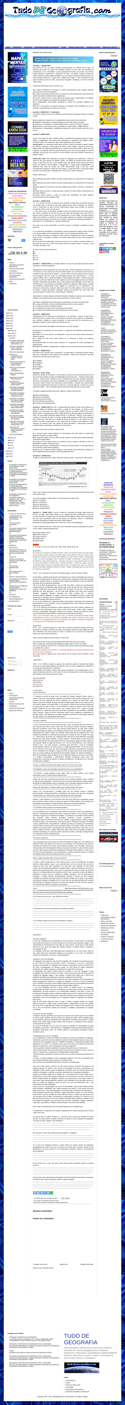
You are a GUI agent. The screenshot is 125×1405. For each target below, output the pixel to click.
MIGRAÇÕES (103, 610)
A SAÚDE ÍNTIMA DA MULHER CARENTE (108, 630)
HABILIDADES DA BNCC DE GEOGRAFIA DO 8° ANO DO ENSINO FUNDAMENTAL (17, 551)
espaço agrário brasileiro (105, 823)
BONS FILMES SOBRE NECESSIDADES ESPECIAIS (108, 747)
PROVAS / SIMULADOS (16, 577)
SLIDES (63, 47)
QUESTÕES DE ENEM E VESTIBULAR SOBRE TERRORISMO (51, 1202)
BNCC (17, 205)
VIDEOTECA (17, 232)
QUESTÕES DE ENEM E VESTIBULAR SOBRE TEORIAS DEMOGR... (17, 389)
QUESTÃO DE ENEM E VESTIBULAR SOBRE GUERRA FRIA (17, 411)
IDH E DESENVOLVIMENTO (108, 765)
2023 (9, 321)
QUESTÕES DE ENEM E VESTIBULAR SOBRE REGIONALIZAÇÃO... (17, 400)
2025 (9, 315)
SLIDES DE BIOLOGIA (104, 816)
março (11, 448)
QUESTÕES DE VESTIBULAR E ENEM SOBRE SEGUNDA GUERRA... (17, 429)
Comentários (13, 664)
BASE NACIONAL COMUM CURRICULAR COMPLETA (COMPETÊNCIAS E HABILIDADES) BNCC (108, 741)
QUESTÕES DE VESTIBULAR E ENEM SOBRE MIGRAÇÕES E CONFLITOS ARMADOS (18, 588)
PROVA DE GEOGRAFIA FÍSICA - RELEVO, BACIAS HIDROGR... (17, 348)
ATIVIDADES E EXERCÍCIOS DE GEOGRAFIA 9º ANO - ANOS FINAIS (107, 357)
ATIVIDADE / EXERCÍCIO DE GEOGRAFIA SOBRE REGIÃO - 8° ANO (108, 694)
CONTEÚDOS (17, 47)
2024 (9, 318)
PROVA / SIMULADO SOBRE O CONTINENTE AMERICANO (108, 781)
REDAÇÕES (17, 223)
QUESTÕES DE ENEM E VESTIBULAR (46, 47)
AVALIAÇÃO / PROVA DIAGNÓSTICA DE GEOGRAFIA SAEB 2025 (108, 428)
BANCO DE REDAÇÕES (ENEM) (17, 374)
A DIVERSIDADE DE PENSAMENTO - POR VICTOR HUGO (15, 517)
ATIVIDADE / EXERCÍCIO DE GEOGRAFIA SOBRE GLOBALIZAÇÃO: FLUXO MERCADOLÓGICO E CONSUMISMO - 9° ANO (108, 662)
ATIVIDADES (28, 47)
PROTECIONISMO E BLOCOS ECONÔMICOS (108, 772)
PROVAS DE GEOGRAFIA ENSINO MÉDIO (17, 217)
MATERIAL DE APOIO (93, 47)
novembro (12, 333)
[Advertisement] (62, 32)
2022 (9, 323)
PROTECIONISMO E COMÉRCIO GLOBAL (108, 777)
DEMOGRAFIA (103, 608)
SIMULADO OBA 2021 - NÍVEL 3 (109, 812)
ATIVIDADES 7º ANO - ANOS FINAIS (108, 722)
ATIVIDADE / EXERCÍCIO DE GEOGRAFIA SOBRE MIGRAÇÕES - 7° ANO (108, 682)
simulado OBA (13, 601)
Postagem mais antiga (86, 1264)
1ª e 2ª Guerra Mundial (104, 613)
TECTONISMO (102, 821)
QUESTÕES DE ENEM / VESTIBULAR (17, 199)
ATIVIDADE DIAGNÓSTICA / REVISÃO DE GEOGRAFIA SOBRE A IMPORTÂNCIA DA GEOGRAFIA (108, 713)
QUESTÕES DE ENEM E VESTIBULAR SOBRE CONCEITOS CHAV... (17, 394)
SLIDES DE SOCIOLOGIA (105, 819)
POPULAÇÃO (108, 770)
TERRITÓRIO (105, 602)
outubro (11, 336)
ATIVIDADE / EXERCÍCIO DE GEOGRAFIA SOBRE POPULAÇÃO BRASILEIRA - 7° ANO (108, 688)
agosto (11, 440)
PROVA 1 (108, 789)
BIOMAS (11, 545)
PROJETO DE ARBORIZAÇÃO (14, 566)
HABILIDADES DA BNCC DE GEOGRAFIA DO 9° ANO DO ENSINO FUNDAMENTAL (108, 762)
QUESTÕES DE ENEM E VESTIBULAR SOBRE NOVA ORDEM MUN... (17, 406)
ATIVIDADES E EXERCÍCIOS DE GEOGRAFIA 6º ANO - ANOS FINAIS (18, 466)
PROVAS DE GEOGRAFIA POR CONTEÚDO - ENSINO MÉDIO (18, 363)
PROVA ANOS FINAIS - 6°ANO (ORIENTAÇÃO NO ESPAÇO (108, 791)
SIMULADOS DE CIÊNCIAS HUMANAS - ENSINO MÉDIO (18, 383)
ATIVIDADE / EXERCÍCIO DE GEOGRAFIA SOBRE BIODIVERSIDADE (18, 530)
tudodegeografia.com (107, 863)
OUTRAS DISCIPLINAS (108, 932)
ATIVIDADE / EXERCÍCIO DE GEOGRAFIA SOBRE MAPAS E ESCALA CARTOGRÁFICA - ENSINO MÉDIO (108, 676)
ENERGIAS (12, 547)
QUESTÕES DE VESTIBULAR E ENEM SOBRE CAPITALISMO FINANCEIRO (18, 580)
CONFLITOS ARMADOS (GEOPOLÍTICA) (47, 1200)
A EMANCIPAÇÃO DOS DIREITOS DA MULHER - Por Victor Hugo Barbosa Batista (108, 623)
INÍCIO (8, 47)
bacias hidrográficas (15, 599)
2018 (9, 453)
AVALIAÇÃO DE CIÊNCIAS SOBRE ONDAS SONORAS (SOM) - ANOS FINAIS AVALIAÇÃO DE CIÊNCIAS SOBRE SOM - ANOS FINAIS (108, 727)
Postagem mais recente (40, 1264)
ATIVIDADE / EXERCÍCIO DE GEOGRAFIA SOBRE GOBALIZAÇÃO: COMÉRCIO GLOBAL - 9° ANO (108, 669)
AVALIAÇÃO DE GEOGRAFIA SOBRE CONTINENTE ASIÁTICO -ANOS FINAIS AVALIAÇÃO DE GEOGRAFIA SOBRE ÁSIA (18, 538)
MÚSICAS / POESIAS (107, 937)
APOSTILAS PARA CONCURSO (17, 213)
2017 (9, 456)
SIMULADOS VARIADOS (17, 227)
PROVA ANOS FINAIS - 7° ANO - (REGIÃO (17, 572)
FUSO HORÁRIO (112, 753)
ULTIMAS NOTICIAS (107, 939)
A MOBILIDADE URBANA (108, 625)
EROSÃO (103, 753)
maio (10, 445)
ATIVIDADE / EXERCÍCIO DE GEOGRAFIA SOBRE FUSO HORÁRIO (108, 648)
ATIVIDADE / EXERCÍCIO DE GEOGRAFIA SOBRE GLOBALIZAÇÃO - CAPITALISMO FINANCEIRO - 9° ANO (108, 654)
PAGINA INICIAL (70, 1380)
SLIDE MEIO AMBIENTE (108, 814)
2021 (9, 326)
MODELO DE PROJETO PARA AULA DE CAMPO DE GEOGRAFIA (17, 560)
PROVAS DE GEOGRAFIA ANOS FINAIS (17, 195)
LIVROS (11, 557)
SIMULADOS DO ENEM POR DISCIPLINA (17, 378)
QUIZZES (13, 338)
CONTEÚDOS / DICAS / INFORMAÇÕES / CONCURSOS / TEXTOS (108, 399)
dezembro (12, 330)
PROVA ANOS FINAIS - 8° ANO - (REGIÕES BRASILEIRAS (108, 801)
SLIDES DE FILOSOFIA (104, 817)
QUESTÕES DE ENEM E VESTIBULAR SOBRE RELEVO (108, 805)
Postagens (12, 661)
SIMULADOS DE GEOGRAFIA (75, 1389)
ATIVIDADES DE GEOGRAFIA (17, 208)
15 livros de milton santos (16, 514)
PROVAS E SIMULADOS (76, 47)
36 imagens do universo (104, 615)
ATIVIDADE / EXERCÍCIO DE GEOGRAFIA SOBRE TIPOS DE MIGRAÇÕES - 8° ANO (108, 700)
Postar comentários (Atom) (46, 1268)
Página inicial (64, 1264)
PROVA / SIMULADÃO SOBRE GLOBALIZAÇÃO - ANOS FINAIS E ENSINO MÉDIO (108, 786)
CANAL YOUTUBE (106, 921)
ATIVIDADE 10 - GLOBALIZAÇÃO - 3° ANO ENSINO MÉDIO (106, 545)
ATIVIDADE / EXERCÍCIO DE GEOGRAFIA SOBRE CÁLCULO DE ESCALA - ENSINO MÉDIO (108, 642)
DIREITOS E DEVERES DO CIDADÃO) (108, 751)
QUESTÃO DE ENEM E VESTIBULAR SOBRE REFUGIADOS (17, 417)
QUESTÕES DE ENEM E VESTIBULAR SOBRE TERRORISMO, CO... (17, 423)
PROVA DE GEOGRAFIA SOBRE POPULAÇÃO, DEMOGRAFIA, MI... (17, 342)
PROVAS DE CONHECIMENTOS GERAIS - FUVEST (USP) (16, 357)
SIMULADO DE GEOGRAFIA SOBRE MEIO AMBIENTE (108, 810)
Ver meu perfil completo (106, 866)
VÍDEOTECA (104, 930)
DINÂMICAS (104, 941)
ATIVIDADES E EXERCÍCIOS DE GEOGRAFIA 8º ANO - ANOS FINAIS (18, 481)
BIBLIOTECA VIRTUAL (110, 47)
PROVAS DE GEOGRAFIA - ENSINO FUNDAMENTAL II (18, 369)
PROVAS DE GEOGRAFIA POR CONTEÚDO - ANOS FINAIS (109, 446)
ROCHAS (108, 807)
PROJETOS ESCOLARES (17, 220)
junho (10, 443)
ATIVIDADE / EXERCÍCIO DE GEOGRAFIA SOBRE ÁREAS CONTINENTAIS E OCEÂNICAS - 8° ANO (108, 706)
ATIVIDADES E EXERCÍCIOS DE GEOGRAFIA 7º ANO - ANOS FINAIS (107, 375)
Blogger (85, 1396)
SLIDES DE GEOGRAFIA (17, 191)
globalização (102, 825)
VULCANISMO (13, 597)
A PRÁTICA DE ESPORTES (105, 627)
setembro (12, 437)
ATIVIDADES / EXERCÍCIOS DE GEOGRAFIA (17, 494)
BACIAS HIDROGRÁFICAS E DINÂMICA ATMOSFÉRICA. (108, 733)
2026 (9, 313)
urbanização (113, 610)
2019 (9, 451)
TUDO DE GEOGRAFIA (81, 1339)
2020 (9, 328)
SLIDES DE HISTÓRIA (17, 225)
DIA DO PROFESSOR (16, 434)
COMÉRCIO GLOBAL (105, 606)
